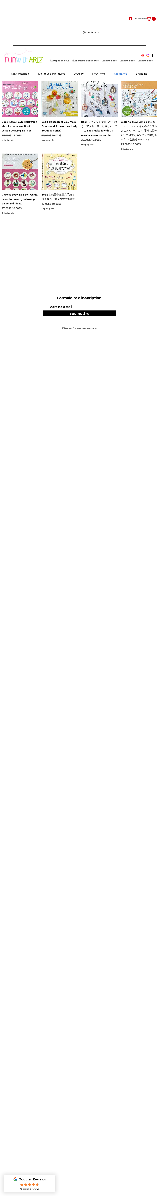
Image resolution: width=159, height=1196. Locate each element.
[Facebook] (152, 55)
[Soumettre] (79, 313)
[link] (151, 19)
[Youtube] (142, 55)
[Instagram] (147, 55)
